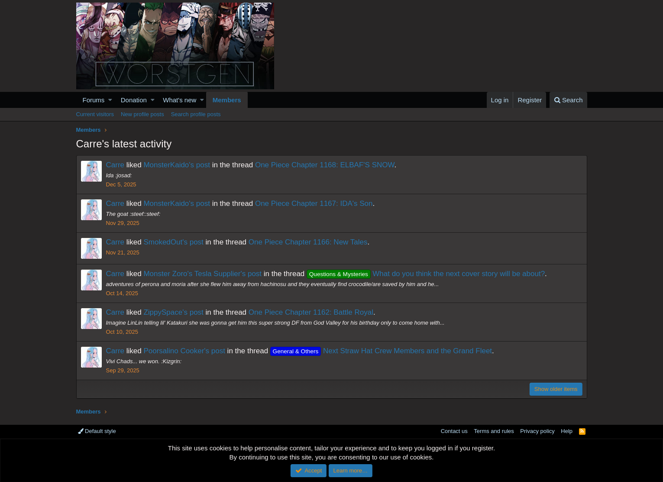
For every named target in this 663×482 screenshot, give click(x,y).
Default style (97, 431)
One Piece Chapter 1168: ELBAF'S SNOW (325, 165)
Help (566, 431)
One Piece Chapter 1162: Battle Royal (311, 312)
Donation (134, 100)
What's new (179, 100)
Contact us (454, 431)
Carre (115, 165)
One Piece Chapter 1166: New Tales (308, 242)
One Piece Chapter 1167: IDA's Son (314, 203)
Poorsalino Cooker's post (184, 351)
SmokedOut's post (173, 242)
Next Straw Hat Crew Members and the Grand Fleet (381, 351)
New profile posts (142, 114)
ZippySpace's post (173, 312)
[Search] (568, 100)
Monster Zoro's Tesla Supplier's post (202, 274)
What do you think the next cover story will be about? (426, 274)
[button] (110, 100)
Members (227, 100)
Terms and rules (494, 431)
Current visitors (95, 114)
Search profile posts (196, 114)
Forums (94, 100)
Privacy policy (537, 431)
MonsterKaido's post (176, 165)
